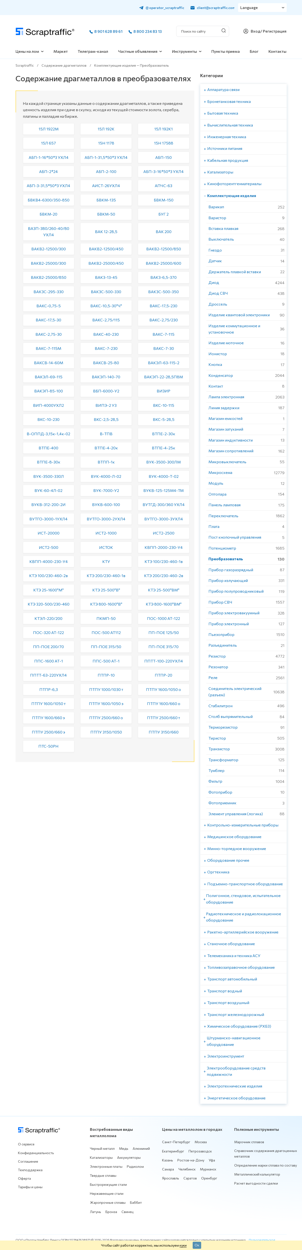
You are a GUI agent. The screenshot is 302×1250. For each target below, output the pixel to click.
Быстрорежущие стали (108, 1184)
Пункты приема (225, 51)
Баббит (136, 1202)
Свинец (127, 1212)
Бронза (111, 1212)
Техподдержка (30, 1170)
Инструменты (184, 51)
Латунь (95, 1212)
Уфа (212, 1160)
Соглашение (28, 1161)
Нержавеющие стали (106, 1193)
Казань (167, 1160)
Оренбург (209, 1178)
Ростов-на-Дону (190, 1160)
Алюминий (141, 1148)
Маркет (60, 51)
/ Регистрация (273, 31)
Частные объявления (137, 51)
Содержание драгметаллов (64, 65)
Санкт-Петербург (176, 1142)
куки (183, 1245)
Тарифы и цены (30, 1187)
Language (249, 7)
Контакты (277, 51)
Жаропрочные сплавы (108, 1202)
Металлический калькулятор (257, 1174)
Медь (123, 1148)
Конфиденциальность (36, 1153)
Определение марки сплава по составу (265, 1165)
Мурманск (208, 1169)
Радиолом (135, 1166)
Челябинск (187, 1169)
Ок (197, 1245)
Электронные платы (106, 1166)
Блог (254, 51)
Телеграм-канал (93, 51)
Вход (255, 31)
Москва (201, 1142)
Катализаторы (101, 1157)
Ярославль (170, 1178)
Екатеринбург (173, 1151)
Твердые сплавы (103, 1175)
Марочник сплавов (249, 1142)
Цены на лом (27, 51)
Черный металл (102, 1148)
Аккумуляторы (129, 1157)
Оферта (24, 1178)
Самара (168, 1169)
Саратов (190, 1178)
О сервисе (26, 1144)
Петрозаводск (200, 1151)
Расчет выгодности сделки (256, 1183)
